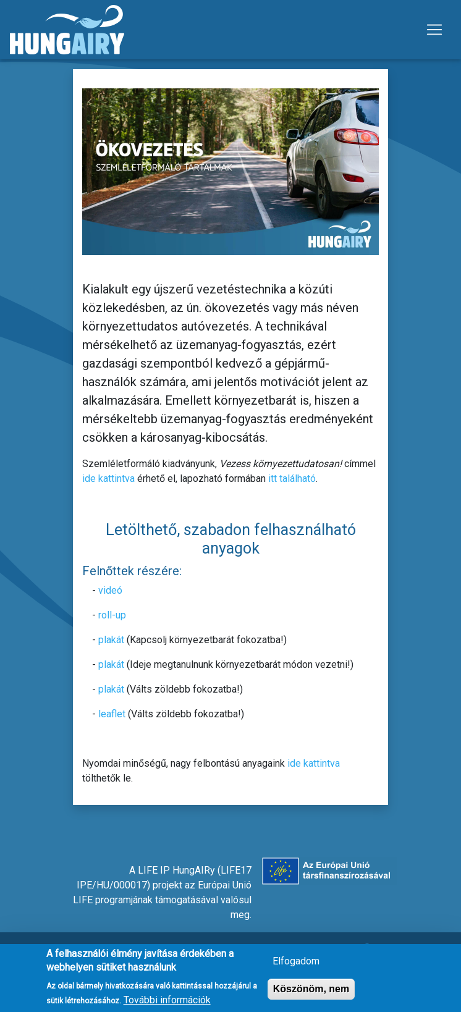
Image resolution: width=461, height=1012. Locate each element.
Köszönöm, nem (311, 994)
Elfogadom (296, 966)
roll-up (112, 615)
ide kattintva (108, 478)
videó (110, 590)
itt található (292, 478)
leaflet (111, 714)
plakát (111, 640)
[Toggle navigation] (434, 29)
